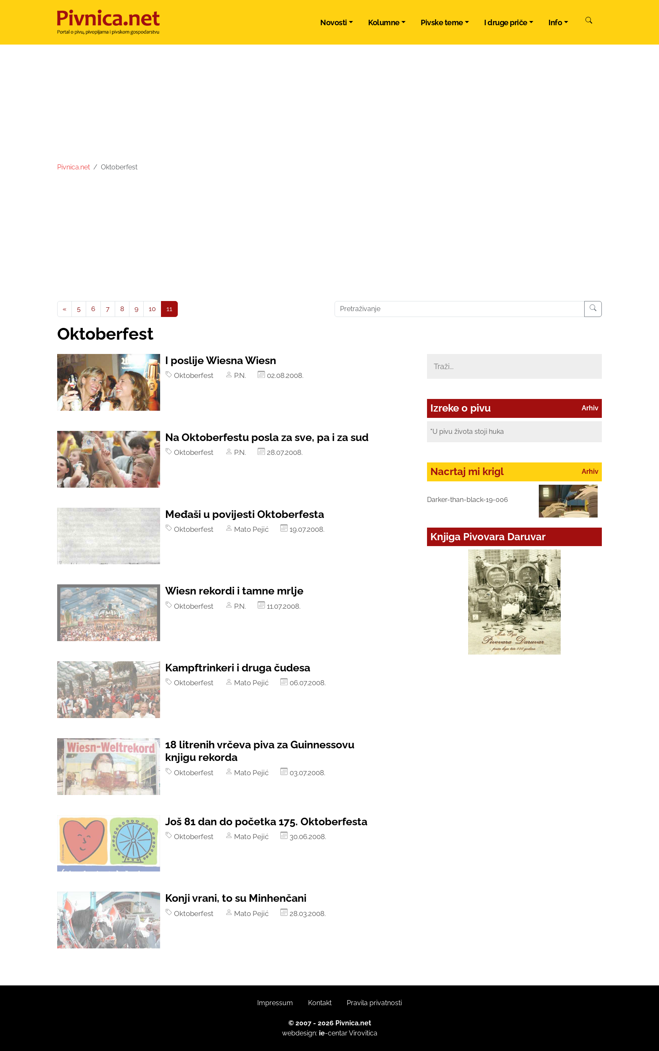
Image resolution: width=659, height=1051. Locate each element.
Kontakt (320, 1003)
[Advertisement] (329, 238)
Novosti (333, 22)
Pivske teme (442, 22)
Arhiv (590, 408)
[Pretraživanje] (593, 309)
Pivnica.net (73, 167)
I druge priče (505, 22)
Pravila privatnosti (374, 1003)
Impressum (275, 1003)
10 (152, 309)
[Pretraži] (589, 21)
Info (555, 22)
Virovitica (363, 1033)
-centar (333, 1033)
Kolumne (384, 22)
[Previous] (64, 309)
